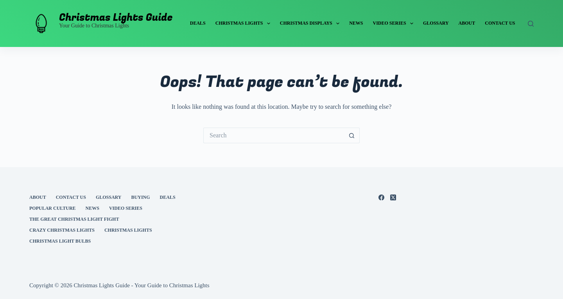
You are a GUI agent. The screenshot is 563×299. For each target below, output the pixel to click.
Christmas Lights (244, 23)
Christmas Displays (311, 23)
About (467, 23)
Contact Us (500, 23)
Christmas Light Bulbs (60, 241)
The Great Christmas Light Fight (74, 219)
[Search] (531, 24)
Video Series (394, 23)
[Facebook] (381, 197)
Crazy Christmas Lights (62, 230)
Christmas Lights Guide (116, 18)
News (356, 23)
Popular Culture (52, 208)
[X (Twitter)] (393, 197)
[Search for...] (273, 135)
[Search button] (352, 135)
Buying (140, 197)
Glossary (436, 23)
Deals (198, 23)
